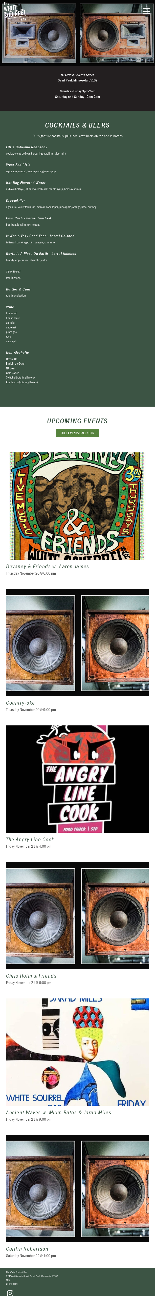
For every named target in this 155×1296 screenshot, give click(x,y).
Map (8, 1280)
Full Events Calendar (77, 432)
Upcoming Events (77, 420)
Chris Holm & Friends (77, 926)
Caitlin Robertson (77, 1199)
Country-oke (77, 653)
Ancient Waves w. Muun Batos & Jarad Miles (77, 1063)
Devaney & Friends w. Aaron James (77, 517)
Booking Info (12, 1283)
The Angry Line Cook (77, 790)
